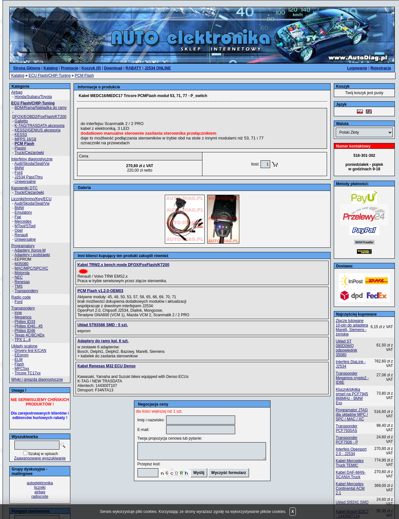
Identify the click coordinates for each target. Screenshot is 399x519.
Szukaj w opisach (43, 454)
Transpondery (26, 291)
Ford (18, 172)
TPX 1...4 (22, 339)
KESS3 (20, 134)
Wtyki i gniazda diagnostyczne (37, 379)
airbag (39, 492)
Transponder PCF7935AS (347, 428)
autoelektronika (40, 483)
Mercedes (22, 221)
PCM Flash (84, 75)
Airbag (16, 92)
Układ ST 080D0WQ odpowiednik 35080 (346, 348)
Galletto (21, 121)
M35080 (21, 264)
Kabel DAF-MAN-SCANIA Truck (351, 474)
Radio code (21, 297)
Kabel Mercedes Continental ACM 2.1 (350, 488)
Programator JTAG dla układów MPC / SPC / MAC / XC (352, 414)
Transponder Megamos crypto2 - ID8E (352, 378)
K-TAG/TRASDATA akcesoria (39, 125)
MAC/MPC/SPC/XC (31, 268)
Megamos (22, 317)
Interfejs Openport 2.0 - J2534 (351, 451)
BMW (19, 168)
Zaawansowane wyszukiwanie (40, 458)
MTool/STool (24, 226)
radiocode (40, 496)
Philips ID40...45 (28, 326)
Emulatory (23, 212)
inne (18, 312)
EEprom (21, 355)
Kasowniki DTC (24, 188)
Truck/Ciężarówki (29, 152)
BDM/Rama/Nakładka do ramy (40, 107)
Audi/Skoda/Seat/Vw (31, 163)
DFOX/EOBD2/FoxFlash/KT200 (39, 116)
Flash (19, 364)
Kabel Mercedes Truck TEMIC (350, 463)
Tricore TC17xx (27, 373)
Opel (18, 230)
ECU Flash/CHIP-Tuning (49, 75)
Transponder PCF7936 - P (347, 439)
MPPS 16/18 (25, 139)
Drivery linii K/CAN (30, 350)
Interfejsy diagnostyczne (32, 159)
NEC (18, 277)
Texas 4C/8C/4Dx (29, 335)
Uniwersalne (25, 181)
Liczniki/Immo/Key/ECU (31, 199)
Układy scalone (24, 346)
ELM (18, 359)
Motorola (22, 273)
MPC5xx (21, 368)
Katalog (17, 75)
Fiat (17, 217)
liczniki (39, 487)
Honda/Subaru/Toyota (33, 96)
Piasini (20, 148)
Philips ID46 (24, 330)
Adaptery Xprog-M (30, 250)
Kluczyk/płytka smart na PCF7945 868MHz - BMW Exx (352, 396)
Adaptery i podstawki (32, 255)
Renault (21, 235)
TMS (18, 286)
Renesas (22, 282)
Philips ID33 (24, 321)
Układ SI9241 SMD (352, 502)
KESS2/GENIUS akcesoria (37, 130)
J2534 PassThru (28, 177)
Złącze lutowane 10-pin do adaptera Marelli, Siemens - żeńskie (352, 327)
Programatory (23, 246)
